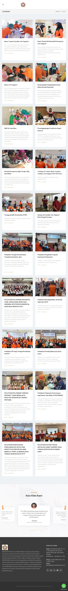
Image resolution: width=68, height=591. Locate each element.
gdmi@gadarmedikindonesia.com (55, 565)
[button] (33, 530)
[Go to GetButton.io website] (64, 589)
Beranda (58, 11)
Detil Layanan (8, 53)
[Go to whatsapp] (64, 586)
